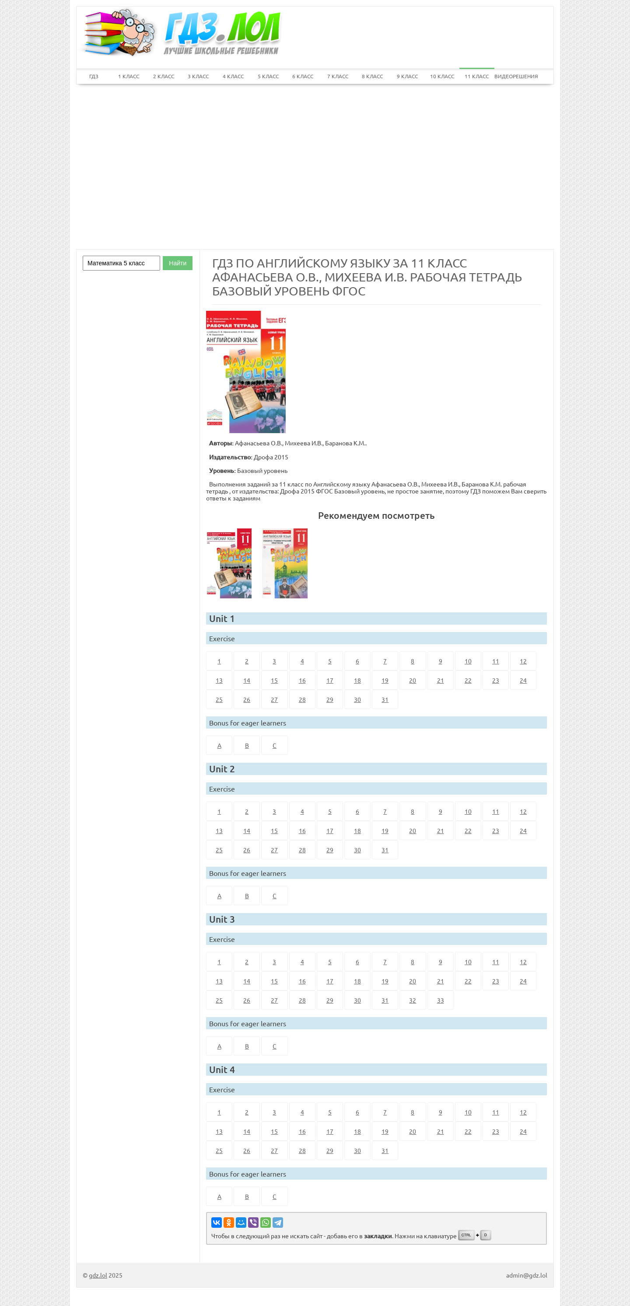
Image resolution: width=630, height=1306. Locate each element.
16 (302, 680)
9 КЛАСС (407, 76)
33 (440, 1000)
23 (495, 680)
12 (523, 661)
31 (385, 699)
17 (329, 680)
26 (246, 699)
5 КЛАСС (268, 76)
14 (246, 680)
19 (385, 680)
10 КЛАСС (442, 76)
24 (523, 680)
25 (219, 699)
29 (329, 699)
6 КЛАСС (302, 76)
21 (440, 680)
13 (219, 680)
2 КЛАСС (163, 76)
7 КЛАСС (337, 76)
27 (274, 699)
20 (412, 680)
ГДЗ (93, 76)
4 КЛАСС (233, 76)
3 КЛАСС (198, 76)
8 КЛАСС (372, 76)
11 (495, 661)
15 (274, 680)
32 (412, 1000)
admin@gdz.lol (526, 1275)
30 (357, 699)
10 (468, 661)
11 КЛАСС (477, 76)
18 (357, 680)
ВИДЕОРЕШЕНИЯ (511, 76)
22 (468, 680)
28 (302, 699)
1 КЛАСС (128, 76)
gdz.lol (98, 1275)
